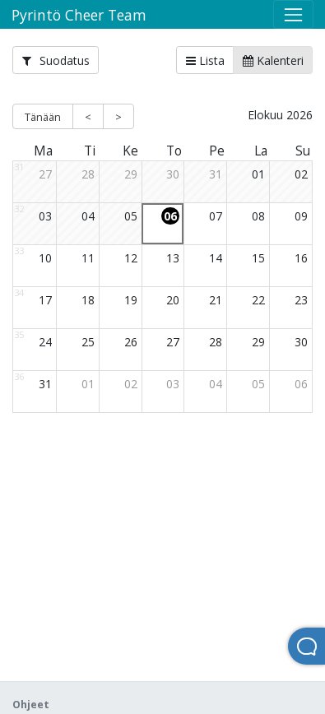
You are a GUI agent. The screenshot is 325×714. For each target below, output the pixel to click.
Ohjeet (30, 705)
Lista (205, 60)
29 (130, 174)
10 (45, 258)
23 (301, 300)
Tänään (43, 116)
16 (301, 258)
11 (88, 258)
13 (172, 258)
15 (258, 258)
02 (301, 174)
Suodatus (56, 60)
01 (258, 174)
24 (45, 342)
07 (215, 216)
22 (258, 300)
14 (215, 258)
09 (301, 216)
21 (215, 300)
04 (88, 216)
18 (88, 300)
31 (215, 174)
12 (130, 258)
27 (45, 174)
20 (172, 300)
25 (88, 342)
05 (130, 216)
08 (258, 216)
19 (130, 300)
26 (130, 342)
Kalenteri (273, 60)
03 (45, 216)
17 (45, 300)
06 (170, 216)
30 (172, 174)
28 (88, 174)
